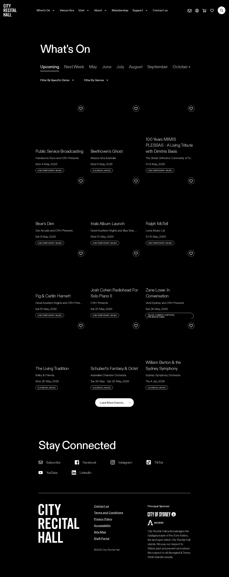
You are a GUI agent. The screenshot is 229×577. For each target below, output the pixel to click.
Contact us (101, 506)
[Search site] (221, 10)
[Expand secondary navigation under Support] (140, 10)
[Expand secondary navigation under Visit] (84, 10)
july (120, 66)
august (135, 66)
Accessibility (102, 525)
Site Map (100, 532)
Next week (74, 66)
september (157, 66)
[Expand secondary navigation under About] (101, 10)
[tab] (49, 67)
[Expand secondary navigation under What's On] (45, 10)
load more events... (112, 402)
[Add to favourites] (81, 108)
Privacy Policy (103, 519)
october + (182, 66)
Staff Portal (101, 538)
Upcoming (49, 66)
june (106, 66)
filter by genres (94, 80)
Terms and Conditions (108, 512)
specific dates (54, 80)
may (93, 66)
